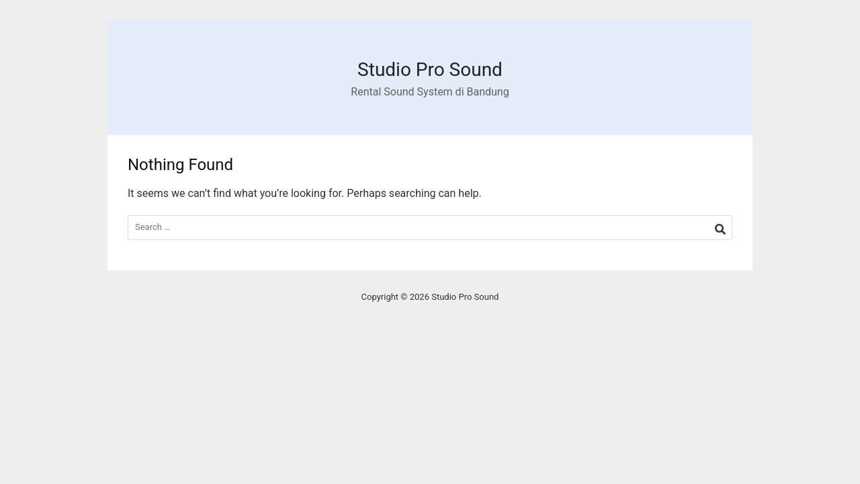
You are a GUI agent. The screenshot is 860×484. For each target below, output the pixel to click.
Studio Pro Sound (430, 69)
